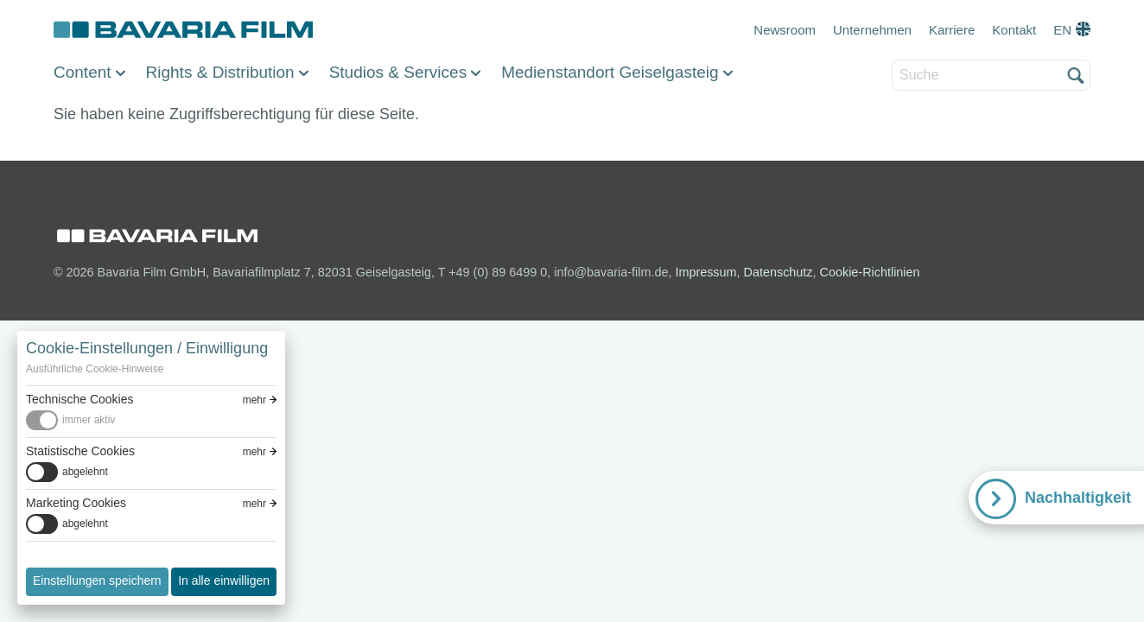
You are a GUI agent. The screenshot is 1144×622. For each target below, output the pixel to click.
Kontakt (1014, 29)
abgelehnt (85, 472)
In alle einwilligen (224, 580)
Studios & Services (398, 72)
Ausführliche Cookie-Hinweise (94, 369)
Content (82, 72)
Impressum (705, 272)
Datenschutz (778, 272)
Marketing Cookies (76, 503)
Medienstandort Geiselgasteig (609, 72)
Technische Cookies (80, 399)
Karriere (952, 29)
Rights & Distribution (220, 72)
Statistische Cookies (80, 451)
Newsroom (784, 29)
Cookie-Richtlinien (870, 272)
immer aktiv (88, 420)
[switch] (151, 420)
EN (1062, 29)
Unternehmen (872, 29)
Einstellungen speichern (97, 580)
